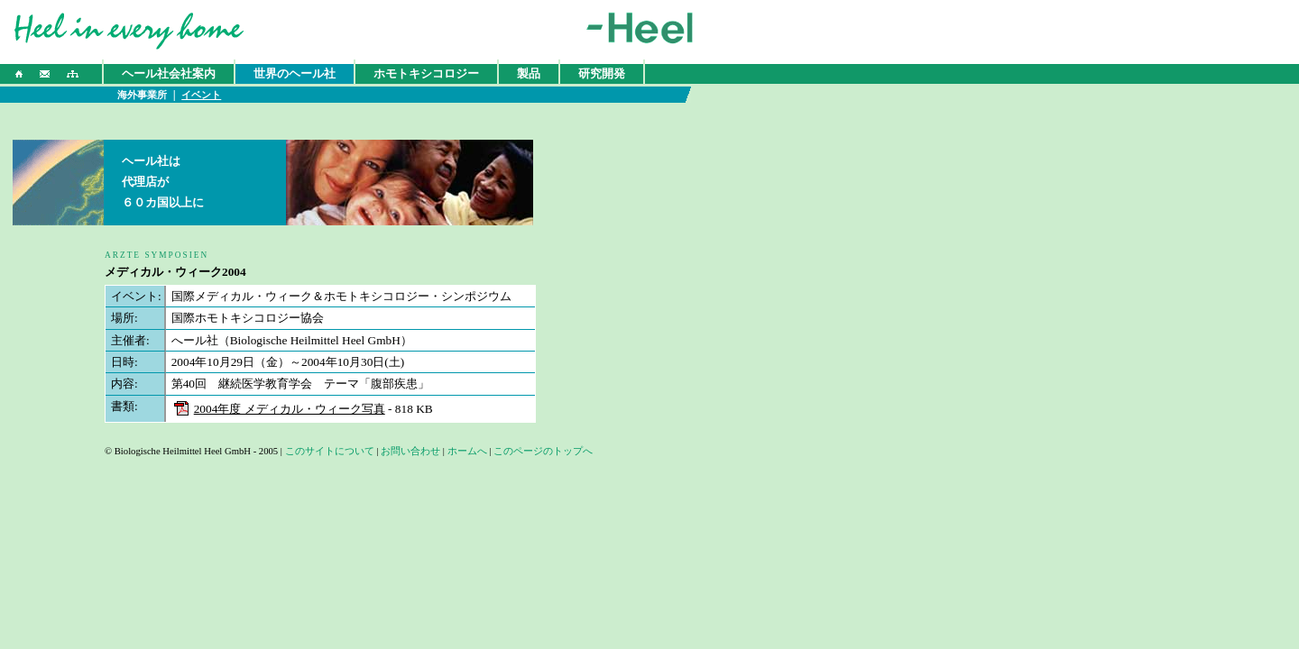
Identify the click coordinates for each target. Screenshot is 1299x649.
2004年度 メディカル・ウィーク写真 (289, 409)
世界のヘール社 (294, 73)
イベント (201, 95)
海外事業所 (142, 95)
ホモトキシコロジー (426, 73)
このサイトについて (329, 451)
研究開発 (601, 73)
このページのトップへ (543, 451)
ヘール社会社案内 (169, 73)
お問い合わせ (410, 451)
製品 (528, 73)
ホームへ (467, 451)
